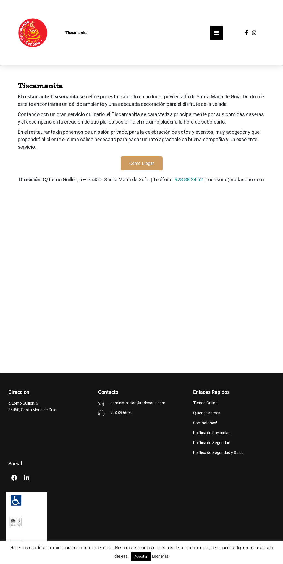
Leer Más (160, 556)
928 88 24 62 (189, 179)
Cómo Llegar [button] (141, 163)
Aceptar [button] (141, 556)
